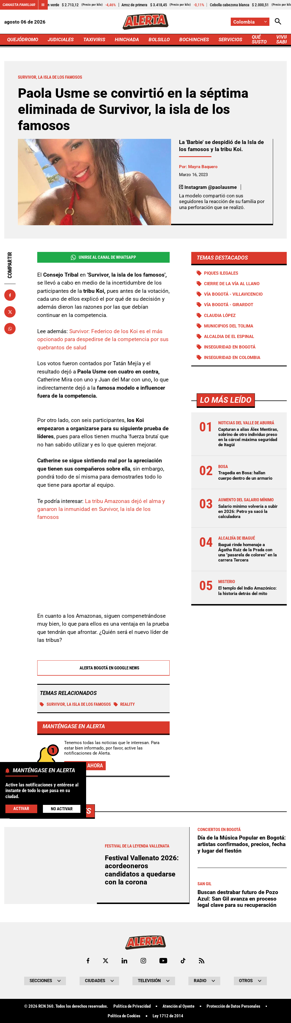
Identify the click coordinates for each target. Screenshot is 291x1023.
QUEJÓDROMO (22, 39)
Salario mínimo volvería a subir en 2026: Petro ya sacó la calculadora (248, 511)
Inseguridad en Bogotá (229, 347)
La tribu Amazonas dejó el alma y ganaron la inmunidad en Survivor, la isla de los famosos (101, 509)
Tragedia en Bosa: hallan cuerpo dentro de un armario (245, 475)
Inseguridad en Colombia (232, 357)
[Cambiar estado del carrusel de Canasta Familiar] (43, 5)
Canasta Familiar (19, 5)
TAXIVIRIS (94, 39)
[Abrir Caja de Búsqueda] (278, 22)
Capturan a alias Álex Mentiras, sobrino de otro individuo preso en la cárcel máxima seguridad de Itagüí (248, 437)
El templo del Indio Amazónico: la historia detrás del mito (247, 591)
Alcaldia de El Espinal (229, 336)
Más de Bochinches (52, 969)
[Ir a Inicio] (145, 22)
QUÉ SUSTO (259, 39)
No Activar (61, 808)
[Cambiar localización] (250, 22)
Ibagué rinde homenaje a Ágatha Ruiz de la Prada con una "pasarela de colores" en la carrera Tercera (247, 552)
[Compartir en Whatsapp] (10, 328)
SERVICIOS (230, 39)
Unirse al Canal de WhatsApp (103, 257)
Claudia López (220, 315)
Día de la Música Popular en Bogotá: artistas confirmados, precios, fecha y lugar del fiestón (242, 1002)
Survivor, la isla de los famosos (75, 704)
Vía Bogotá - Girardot (228, 304)
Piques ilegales (221, 273)
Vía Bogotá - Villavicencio (233, 294)
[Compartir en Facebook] (10, 295)
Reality (124, 704)
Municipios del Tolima (228, 326)
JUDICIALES (61, 39)
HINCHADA (127, 39)
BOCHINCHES (194, 39)
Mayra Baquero (202, 166)
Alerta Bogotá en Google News (103, 668)
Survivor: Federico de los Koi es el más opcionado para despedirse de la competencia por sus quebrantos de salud (103, 339)
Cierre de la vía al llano (231, 283)
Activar (21, 808)
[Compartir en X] (10, 312)
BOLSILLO (159, 39)
